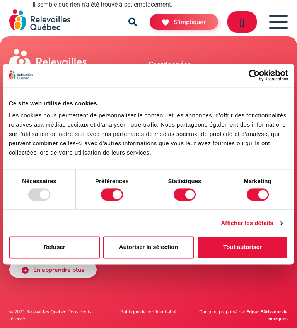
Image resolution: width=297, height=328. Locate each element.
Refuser (54, 247)
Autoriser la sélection (148, 247)
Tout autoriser (242, 247)
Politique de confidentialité (148, 312)
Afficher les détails (247, 223)
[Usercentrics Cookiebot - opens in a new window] (254, 75)
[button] (132, 22)
